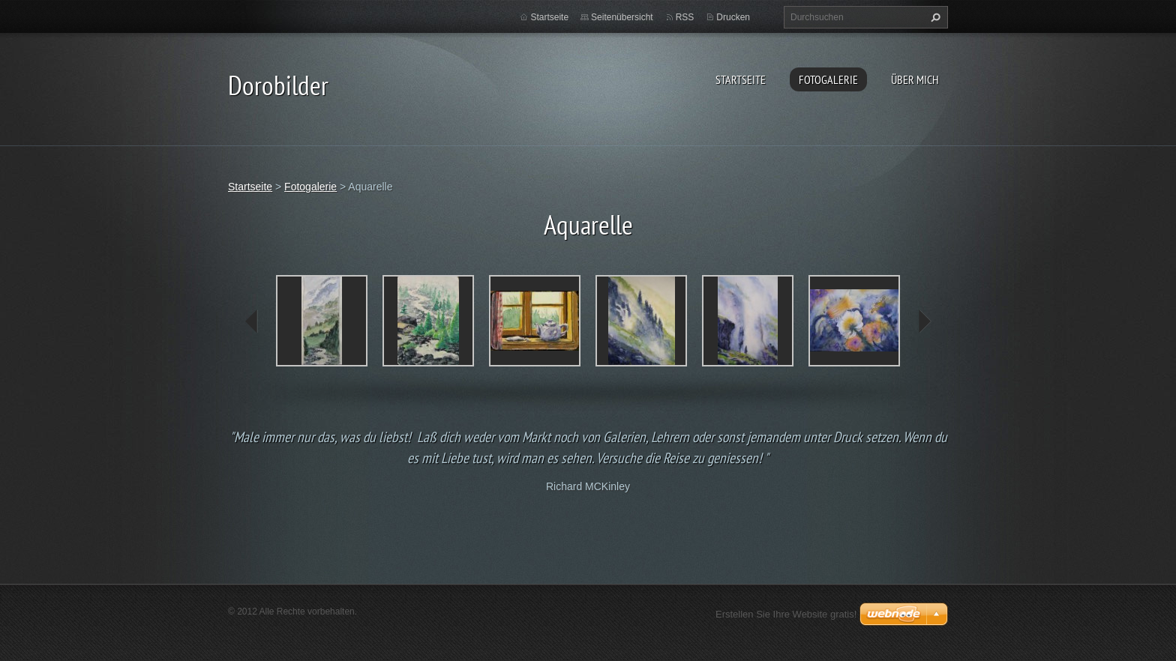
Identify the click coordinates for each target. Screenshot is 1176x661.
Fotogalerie (828, 79)
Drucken (733, 17)
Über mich (915, 79)
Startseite (741, 79)
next (924, 321)
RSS (685, 17)
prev (252, 321)
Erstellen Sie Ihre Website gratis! (786, 614)
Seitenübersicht (622, 17)
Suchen (933, 17)
